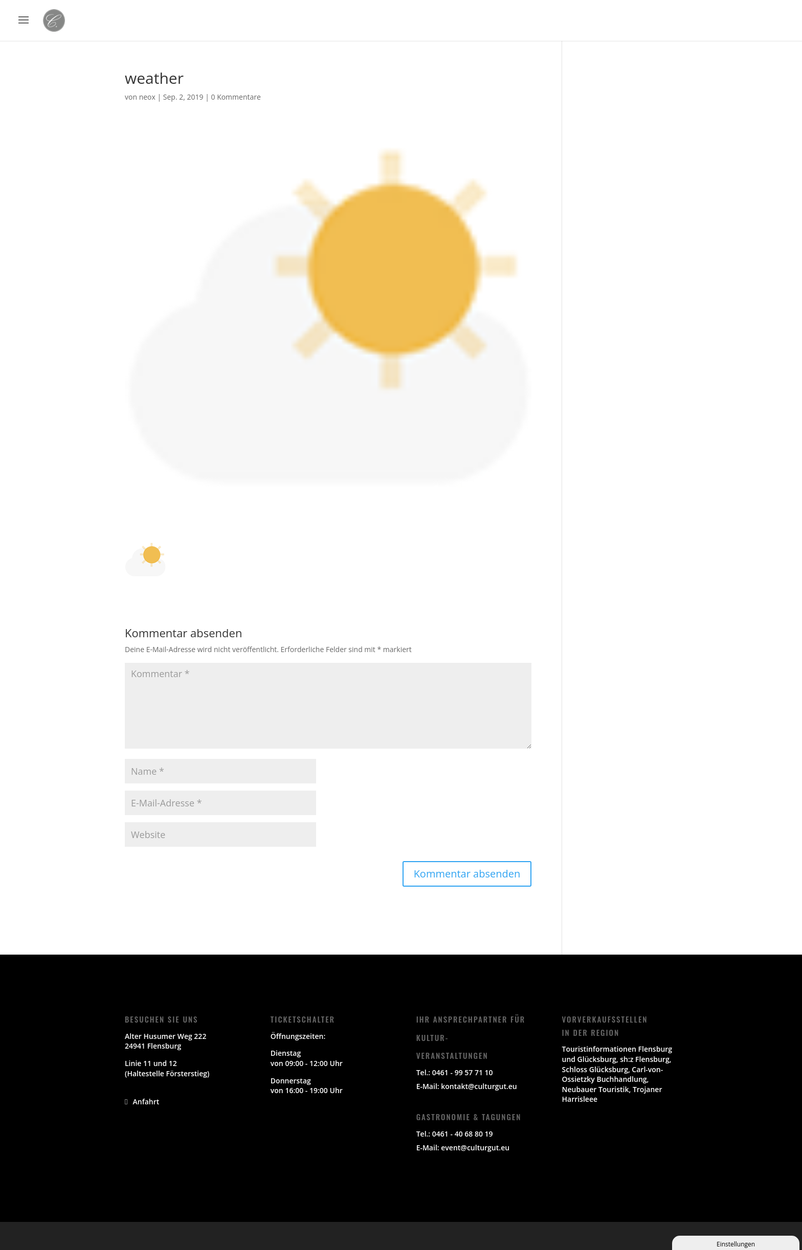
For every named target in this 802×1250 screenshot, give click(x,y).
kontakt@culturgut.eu (479, 1086)
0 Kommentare (235, 97)
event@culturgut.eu (475, 1147)
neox (147, 97)
